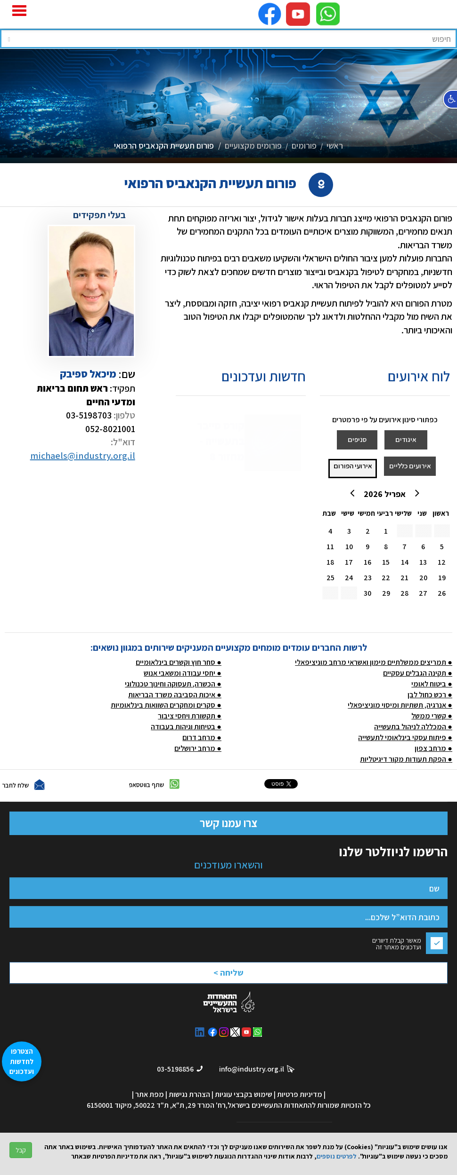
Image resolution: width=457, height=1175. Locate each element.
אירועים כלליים (410, 465)
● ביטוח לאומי (431, 684)
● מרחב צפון (433, 748)
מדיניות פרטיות (299, 1094)
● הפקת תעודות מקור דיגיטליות (406, 759)
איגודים (405, 439)
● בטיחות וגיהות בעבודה (186, 727)
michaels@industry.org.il (82, 455)
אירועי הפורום (353, 465)
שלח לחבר (15, 785)
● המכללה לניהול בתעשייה (413, 727)
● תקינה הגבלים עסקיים (417, 673)
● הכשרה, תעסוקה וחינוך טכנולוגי (173, 684)
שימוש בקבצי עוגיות (243, 1094)
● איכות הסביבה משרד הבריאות (174, 695)
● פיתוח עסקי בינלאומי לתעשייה (405, 737)
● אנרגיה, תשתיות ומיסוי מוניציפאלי (400, 705)
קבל (21, 1150)
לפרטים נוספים (337, 1156)
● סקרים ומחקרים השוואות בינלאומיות (166, 705)
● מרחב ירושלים (197, 748)
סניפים (357, 439)
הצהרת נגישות (189, 1094)
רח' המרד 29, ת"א (199, 1105)
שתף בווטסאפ (146, 785)
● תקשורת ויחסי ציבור (189, 716)
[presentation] (250, 967)
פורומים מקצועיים (253, 145)
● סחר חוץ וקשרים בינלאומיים (178, 662)
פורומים (304, 145)
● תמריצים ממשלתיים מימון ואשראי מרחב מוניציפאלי (373, 662)
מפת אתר (149, 1094)
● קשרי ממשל (431, 716)
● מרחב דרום (201, 737)
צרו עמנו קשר (228, 822)
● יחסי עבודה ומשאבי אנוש (182, 673)
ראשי (334, 145)
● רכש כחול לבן (430, 695)
